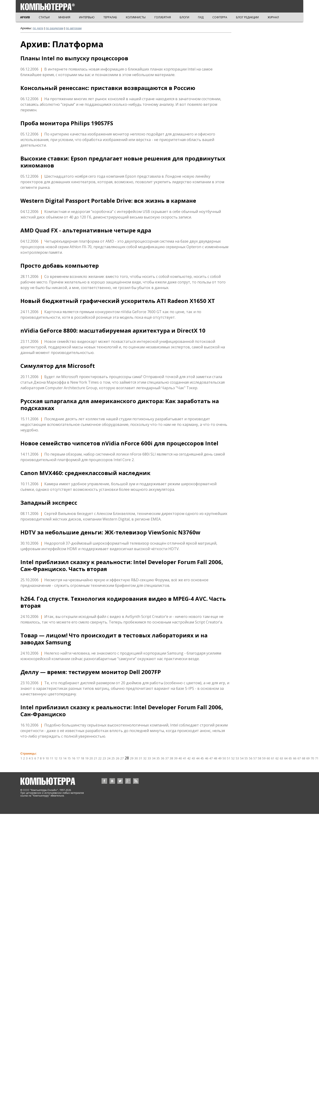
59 (263, 758)
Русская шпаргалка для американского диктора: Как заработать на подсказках (119, 404)
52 (233, 758)
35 (158, 758)
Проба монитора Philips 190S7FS (66, 123)
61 (272, 758)
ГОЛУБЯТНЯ (162, 17)
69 (307, 758)
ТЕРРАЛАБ (110, 17)
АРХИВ (25, 17)
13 (60, 758)
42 (189, 758)
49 (219, 758)
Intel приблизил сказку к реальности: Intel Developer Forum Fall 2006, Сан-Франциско (121, 711)
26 (117, 758)
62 (277, 758)
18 (82, 758)
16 (73, 758)
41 (184, 758)
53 (237, 758)
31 (140, 758)
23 (104, 758)
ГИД (201, 17)
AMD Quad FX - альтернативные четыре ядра (85, 230)
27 (122, 758)
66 (294, 758)
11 (51, 758)
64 (285, 758)
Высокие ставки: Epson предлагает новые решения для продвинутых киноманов (122, 162)
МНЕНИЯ (64, 17)
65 (290, 758)
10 (47, 758)
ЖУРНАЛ (273, 17)
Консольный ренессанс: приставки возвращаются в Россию (107, 87)
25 (113, 758)
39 (175, 758)
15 (69, 758)
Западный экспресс (48, 502)
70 (312, 758)
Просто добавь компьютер (59, 265)
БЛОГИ (184, 17)
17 (78, 758)
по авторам (74, 28)
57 (255, 758)
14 (64, 758)
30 (136, 758)
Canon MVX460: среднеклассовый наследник (85, 472)
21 (95, 758)
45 (202, 758)
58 (259, 758)
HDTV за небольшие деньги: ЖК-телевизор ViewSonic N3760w (110, 532)
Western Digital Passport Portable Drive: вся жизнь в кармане (108, 200)
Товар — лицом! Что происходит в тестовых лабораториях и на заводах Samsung (113, 639)
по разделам (54, 28)
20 (91, 758)
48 (215, 758)
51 (228, 758)
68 (303, 758)
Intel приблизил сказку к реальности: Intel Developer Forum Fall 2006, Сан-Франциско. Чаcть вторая (121, 565)
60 (268, 758)
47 (211, 758)
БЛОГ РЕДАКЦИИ (247, 17)
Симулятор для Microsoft (57, 365)
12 (55, 758)
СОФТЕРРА (219, 17)
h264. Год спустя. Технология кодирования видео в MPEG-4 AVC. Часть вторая (123, 602)
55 (246, 758)
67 (299, 758)
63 (281, 758)
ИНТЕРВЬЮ (87, 17)
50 (224, 758)
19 (86, 758)
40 (180, 758)
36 (162, 758)
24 (108, 758)
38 (171, 758)
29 (131, 758)
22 (100, 758)
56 (250, 758)
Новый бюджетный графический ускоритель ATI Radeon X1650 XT (117, 300)
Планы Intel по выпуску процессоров (74, 58)
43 (193, 758)
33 (149, 758)
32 (145, 758)
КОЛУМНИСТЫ (136, 17)
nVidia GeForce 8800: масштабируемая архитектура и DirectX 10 (112, 330)
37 (167, 758)
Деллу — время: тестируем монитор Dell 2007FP (90, 671)
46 (206, 758)
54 (241, 758)
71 (316, 758)
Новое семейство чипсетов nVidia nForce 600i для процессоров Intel (119, 443)
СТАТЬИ (44, 17)
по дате (38, 28)
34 (153, 758)
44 (197, 758)
